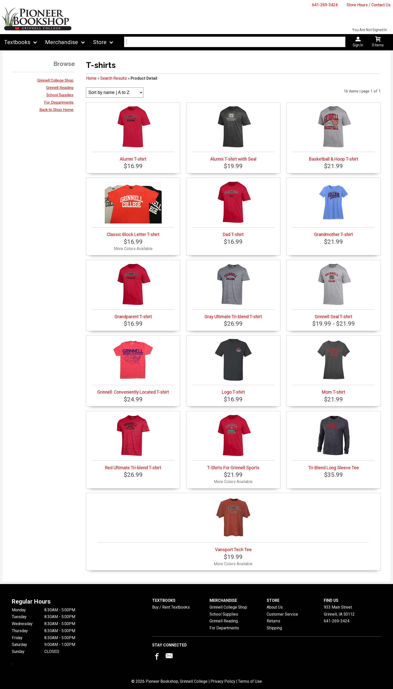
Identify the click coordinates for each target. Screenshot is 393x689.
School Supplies (59, 95)
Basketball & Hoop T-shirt (333, 133)
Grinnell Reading (59, 87)
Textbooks (17, 42)
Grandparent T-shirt (133, 291)
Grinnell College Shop (55, 80)
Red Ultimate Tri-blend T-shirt (133, 442)
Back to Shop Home (56, 109)
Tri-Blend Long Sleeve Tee (333, 442)
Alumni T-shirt (133, 133)
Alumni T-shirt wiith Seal (233, 133)
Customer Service (282, 614)
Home (91, 78)
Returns (273, 621)
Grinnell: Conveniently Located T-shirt (133, 366)
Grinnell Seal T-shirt (333, 291)
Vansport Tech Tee (233, 524)
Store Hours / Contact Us (368, 5)
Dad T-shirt (233, 209)
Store (100, 42)
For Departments (58, 102)
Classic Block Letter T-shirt (133, 209)
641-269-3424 (325, 5)
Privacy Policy (223, 681)
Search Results (113, 78)
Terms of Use (250, 681)
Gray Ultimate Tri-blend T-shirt (233, 291)
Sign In (358, 45)
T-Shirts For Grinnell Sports (233, 442)
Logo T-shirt (233, 366)
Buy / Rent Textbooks (171, 607)
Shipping (274, 628)
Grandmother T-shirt (333, 209)
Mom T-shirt (333, 366)
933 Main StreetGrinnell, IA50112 (339, 611)
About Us (275, 607)
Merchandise (61, 42)
